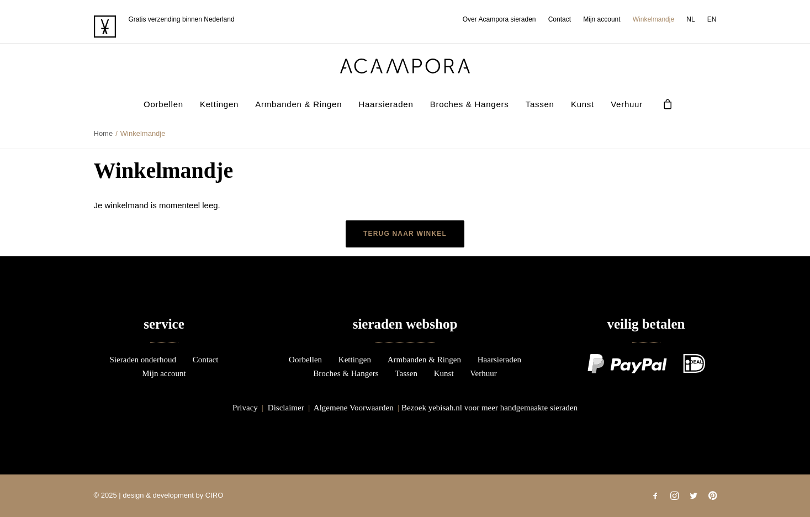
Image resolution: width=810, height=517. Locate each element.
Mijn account (601, 19)
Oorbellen (163, 104)
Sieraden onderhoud (143, 359)
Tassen (540, 104)
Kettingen (219, 104)
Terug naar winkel (405, 234)
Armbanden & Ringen (298, 104)
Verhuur (627, 104)
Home (103, 133)
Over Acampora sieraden (499, 19)
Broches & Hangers (469, 104)
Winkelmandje (653, 19)
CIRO (214, 495)
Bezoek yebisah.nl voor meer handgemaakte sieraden (489, 407)
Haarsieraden (385, 104)
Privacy (245, 407)
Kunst (582, 104)
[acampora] (405, 66)
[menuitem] (502, 19)
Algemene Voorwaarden (354, 407)
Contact (559, 19)
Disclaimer (286, 407)
